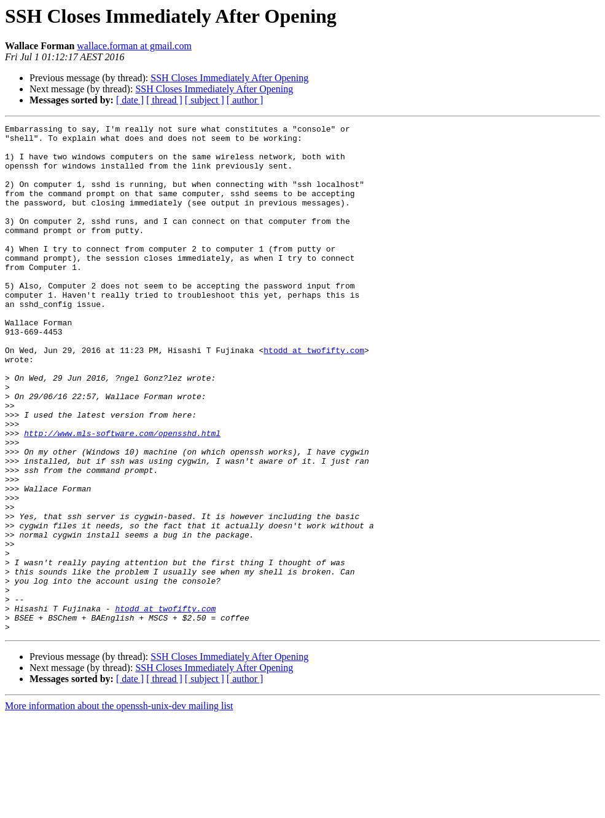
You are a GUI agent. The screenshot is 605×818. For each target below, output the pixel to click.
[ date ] (130, 100)
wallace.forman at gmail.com (134, 46)
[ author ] (245, 100)
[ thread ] (164, 100)
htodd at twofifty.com (313, 396)
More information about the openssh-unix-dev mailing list (119, 807)
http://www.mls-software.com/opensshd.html (122, 495)
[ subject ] (204, 100)
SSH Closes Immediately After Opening (229, 78)
